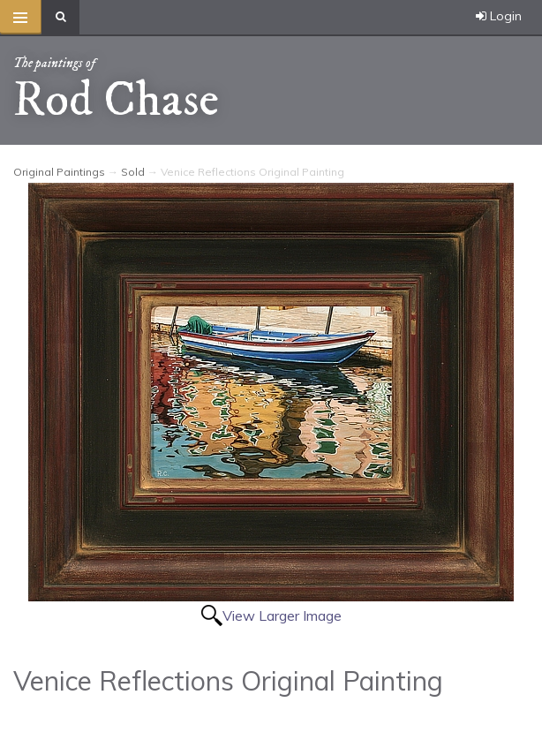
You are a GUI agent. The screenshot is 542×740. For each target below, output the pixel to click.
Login (499, 16)
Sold (133, 171)
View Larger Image (282, 615)
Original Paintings (59, 171)
